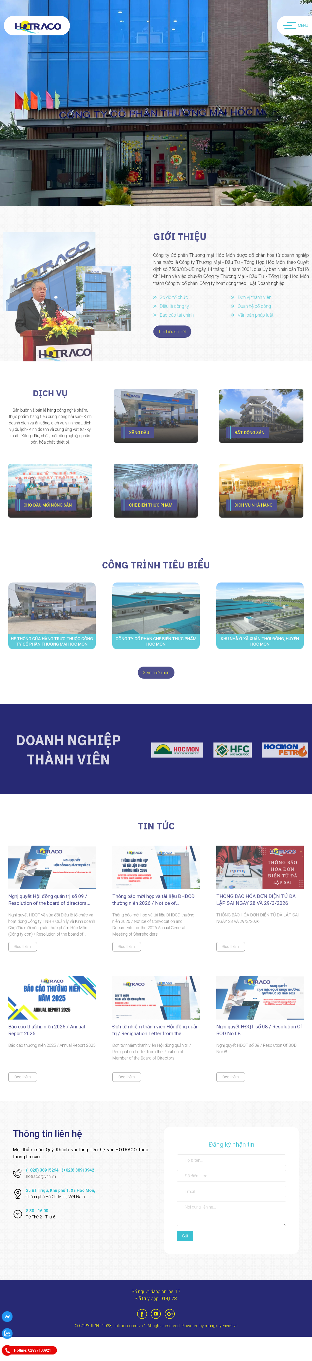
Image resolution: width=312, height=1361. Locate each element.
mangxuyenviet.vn (221, 1325)
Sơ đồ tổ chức (176, 297)
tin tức (156, 828)
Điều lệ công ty (176, 306)
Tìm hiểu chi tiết (174, 331)
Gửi (185, 1236)
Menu (295, 25)
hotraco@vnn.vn (41, 1176)
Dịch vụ (50, 398)
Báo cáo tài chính (179, 315)
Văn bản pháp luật (258, 315)
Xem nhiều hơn (156, 674)
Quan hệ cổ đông (256, 306)
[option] (156, 103)
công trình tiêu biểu (156, 567)
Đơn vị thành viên (257, 297)
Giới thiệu (182, 236)
